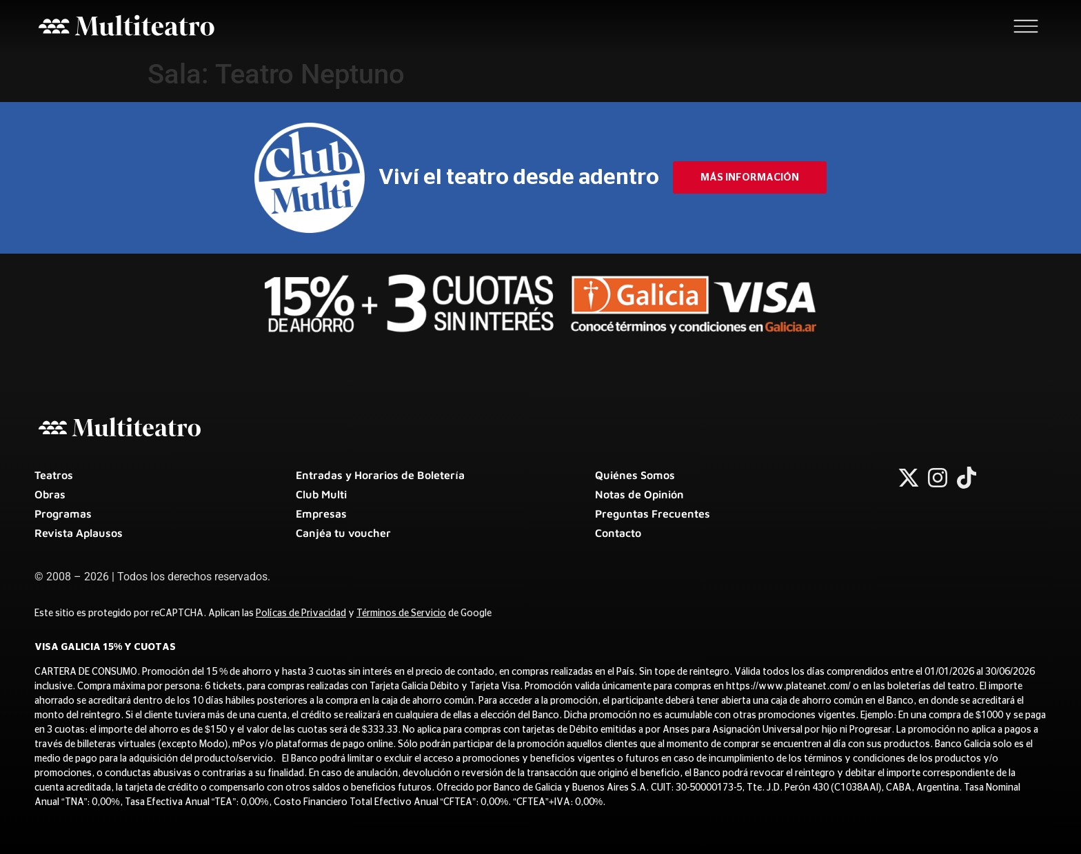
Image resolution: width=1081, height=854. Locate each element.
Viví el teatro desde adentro (518, 177)
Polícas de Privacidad (301, 613)
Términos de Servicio (401, 613)
